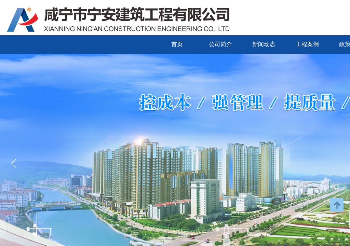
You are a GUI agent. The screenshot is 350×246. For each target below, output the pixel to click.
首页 (177, 44)
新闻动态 (263, 44)
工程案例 (307, 44)
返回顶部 (337, 205)
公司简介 (220, 44)
